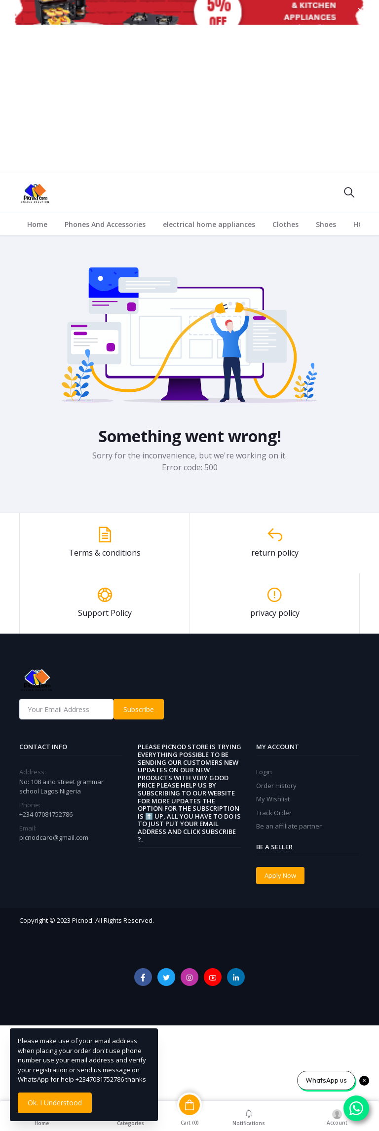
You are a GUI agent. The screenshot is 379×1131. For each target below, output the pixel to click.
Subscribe (138, 709)
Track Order (274, 812)
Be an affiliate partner (289, 826)
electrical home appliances (209, 224)
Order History (276, 785)
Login (264, 771)
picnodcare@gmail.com (53, 837)
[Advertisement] (189, 99)
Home (37, 224)
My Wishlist (273, 798)
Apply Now (280, 875)
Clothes (285, 224)
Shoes (326, 224)
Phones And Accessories (105, 224)
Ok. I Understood (55, 1102)
